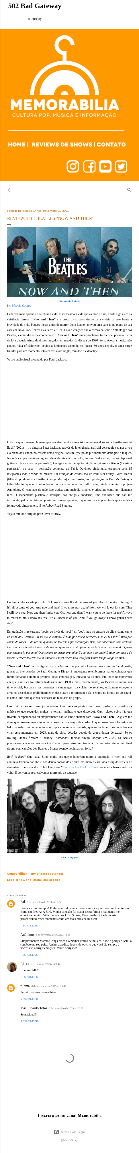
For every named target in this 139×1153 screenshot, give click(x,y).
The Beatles (51, 880)
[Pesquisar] (129, 189)
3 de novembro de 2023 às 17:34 (44, 902)
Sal (22, 902)
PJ (22, 964)
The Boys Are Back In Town (80, 767)
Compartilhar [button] (17, 873)
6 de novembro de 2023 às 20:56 (66, 1008)
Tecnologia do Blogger (69, 1132)
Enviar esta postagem (46, 873)
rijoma (25, 986)
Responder (29, 925)
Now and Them (29, 880)
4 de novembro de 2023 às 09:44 (42, 964)
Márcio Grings (21, 305)
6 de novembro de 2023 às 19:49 (48, 986)
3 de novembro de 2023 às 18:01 (52, 934)
